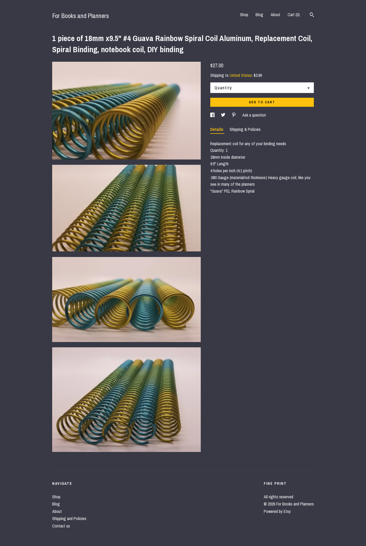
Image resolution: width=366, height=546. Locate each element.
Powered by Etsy (277, 511)
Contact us (61, 526)
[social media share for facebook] (213, 115)
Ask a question (254, 115)
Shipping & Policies (245, 129)
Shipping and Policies (69, 518)
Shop (244, 14)
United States (241, 75)
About (275, 14)
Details (217, 129)
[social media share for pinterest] (234, 115)
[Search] (312, 15)
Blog (259, 14)
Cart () (294, 14)
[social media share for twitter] (223, 115)
